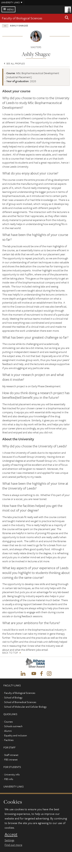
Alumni (8, 731)
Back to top (10, 653)
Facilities (8, 740)
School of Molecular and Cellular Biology (25, 707)
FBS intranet (11, 759)
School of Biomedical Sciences (20, 702)
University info (12, 774)
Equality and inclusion (15, 735)
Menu (10, 9)
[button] (67, 18)
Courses (8, 722)
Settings (9, 840)
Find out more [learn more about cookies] (13, 845)
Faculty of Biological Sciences (22, 18)
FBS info (8, 779)
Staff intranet (11, 755)
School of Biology (13, 697)
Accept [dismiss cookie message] (11, 834)
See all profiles (14, 63)
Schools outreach (13, 726)
